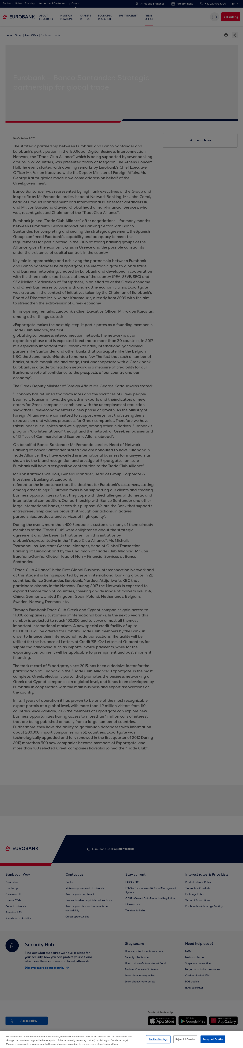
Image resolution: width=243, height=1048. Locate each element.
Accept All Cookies (213, 1039)
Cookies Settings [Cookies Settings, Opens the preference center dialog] (158, 1039)
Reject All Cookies (185, 1039)
